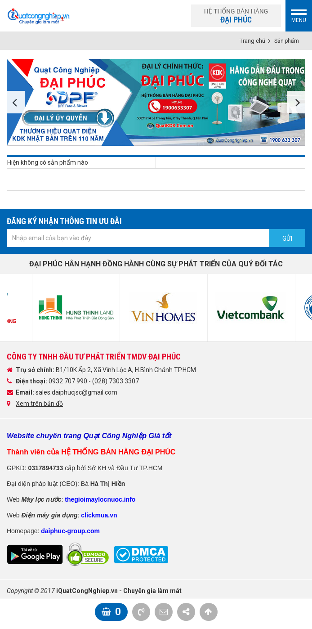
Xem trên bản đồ (39, 403)
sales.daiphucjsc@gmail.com (76, 392)
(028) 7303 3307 (115, 381)
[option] (156, 102)
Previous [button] (16, 102)
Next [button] (296, 102)
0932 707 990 (69, 381)
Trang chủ (252, 40)
